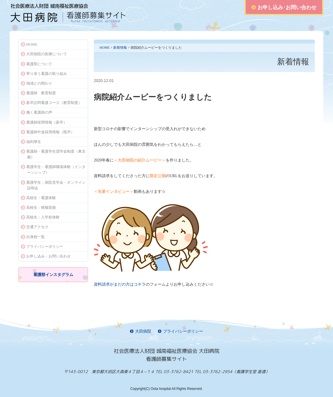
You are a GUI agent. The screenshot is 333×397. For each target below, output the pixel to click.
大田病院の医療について (44, 54)
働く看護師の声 (36, 112)
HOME (104, 48)
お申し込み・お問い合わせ (46, 256)
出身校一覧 (33, 237)
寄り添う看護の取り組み (44, 73)
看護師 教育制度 (38, 93)
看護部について (36, 64)
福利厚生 (31, 142)
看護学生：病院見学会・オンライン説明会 (53, 185)
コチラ (120, 284)
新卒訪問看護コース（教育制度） (51, 103)
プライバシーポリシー (42, 246)
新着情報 (120, 48)
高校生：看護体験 (38, 198)
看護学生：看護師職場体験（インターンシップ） (53, 170)
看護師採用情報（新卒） (44, 122)
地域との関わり (36, 83)
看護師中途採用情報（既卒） (47, 132)
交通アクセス (34, 227)
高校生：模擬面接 (38, 207)
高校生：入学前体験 (40, 217)
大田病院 (140, 331)
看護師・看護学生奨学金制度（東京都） (53, 154)
